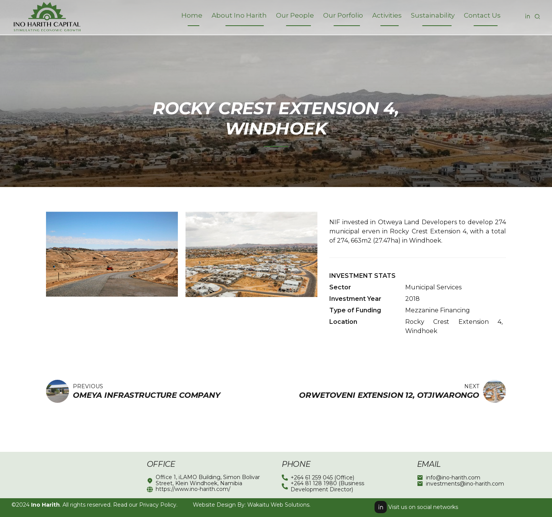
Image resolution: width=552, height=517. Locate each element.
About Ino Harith (239, 15)
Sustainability (433, 15)
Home (191, 15)
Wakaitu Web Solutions (278, 504)
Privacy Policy (157, 504)
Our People (295, 15)
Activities (387, 15)
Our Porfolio (343, 15)
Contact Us (482, 15)
